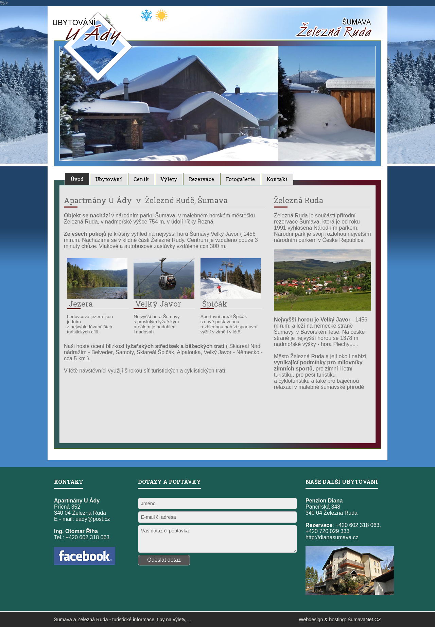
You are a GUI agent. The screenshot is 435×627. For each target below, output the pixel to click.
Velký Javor (158, 304)
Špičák (214, 304)
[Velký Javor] (164, 297)
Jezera (81, 304)
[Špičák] (231, 297)
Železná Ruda (92, 619)
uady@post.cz (92, 519)
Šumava (63, 619)
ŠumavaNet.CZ (364, 619)
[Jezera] (97, 297)
